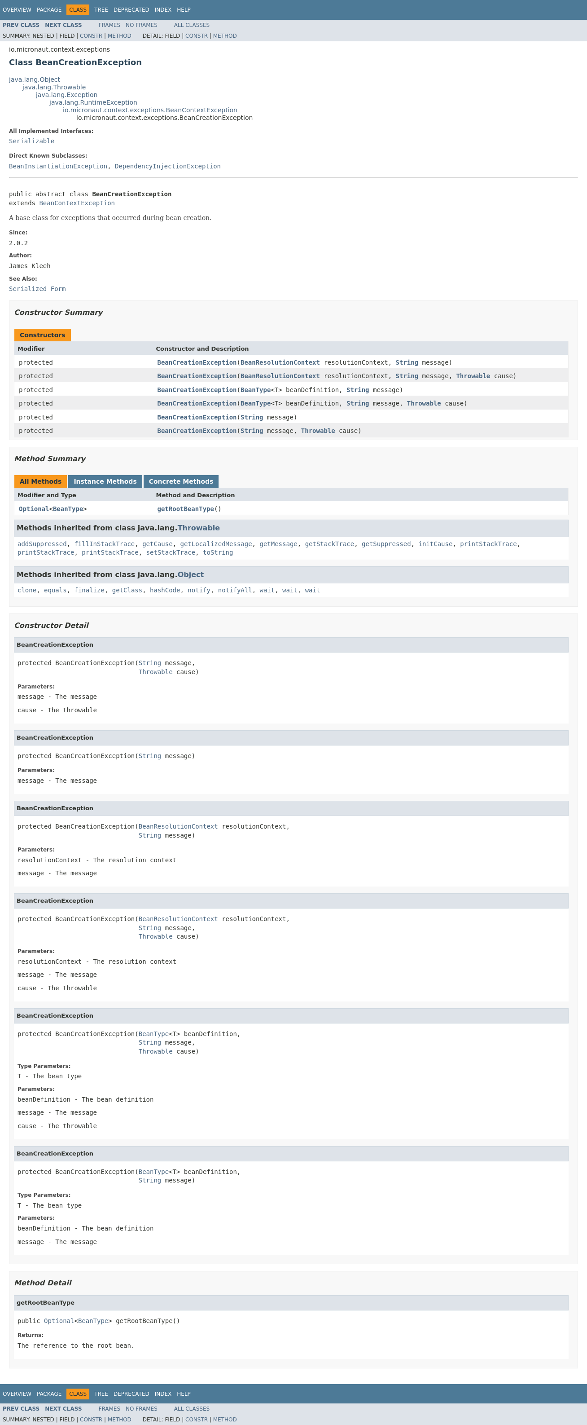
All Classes (192, 25)
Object (191, 574)
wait (267, 590)
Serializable (31, 141)
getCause (157, 543)
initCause (436, 543)
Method (119, 36)
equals (55, 590)
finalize (89, 590)
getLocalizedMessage (216, 543)
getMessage (278, 543)
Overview (17, 10)
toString (218, 552)
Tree (101, 10)
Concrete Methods (181, 481)
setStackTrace (171, 552)
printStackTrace (488, 543)
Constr (91, 36)
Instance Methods (105, 481)
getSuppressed (386, 543)
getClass (127, 590)
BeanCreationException (197, 362)
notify (199, 590)
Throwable (473, 375)
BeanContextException (77, 203)
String (407, 362)
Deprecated (131, 10)
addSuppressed (42, 543)
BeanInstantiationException (58, 166)
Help (184, 10)
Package (49, 10)
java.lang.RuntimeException (93, 102)
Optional (34, 508)
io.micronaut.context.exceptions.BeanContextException (150, 110)
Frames (110, 25)
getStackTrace (330, 543)
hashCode (165, 590)
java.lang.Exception (66, 94)
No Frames (142, 25)
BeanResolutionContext (280, 362)
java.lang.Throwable (54, 87)
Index (163, 10)
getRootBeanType (186, 508)
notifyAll (235, 590)
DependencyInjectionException (168, 166)
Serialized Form (37, 288)
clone (27, 590)
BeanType (256, 389)
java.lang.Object (34, 79)
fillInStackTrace (104, 543)
